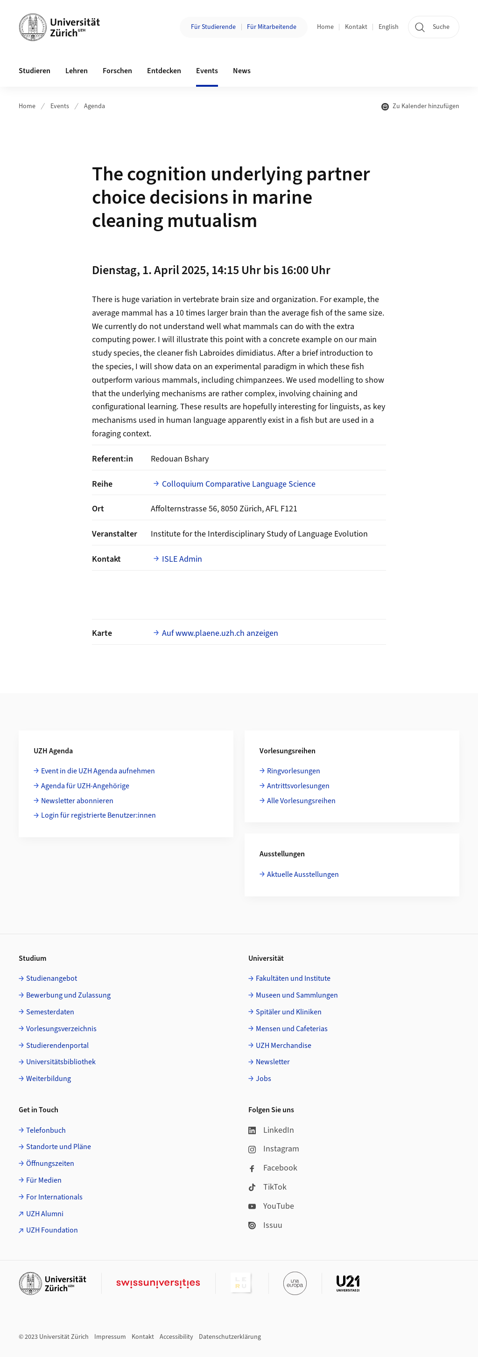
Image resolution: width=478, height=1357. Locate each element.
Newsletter (273, 1062)
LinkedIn (271, 1130)
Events (59, 106)
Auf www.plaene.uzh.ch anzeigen (220, 633)
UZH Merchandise (283, 1045)
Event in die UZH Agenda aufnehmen (98, 771)
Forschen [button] (117, 71)
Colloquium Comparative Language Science (239, 484)
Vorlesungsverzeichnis (61, 1029)
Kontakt (356, 27)
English (389, 27)
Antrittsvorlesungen (298, 786)
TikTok (267, 1187)
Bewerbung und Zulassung (68, 995)
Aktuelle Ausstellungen (303, 874)
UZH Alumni (44, 1214)
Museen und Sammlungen (297, 995)
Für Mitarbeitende (271, 27)
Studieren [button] (34, 71)
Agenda (94, 106)
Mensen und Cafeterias (292, 1029)
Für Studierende (213, 27)
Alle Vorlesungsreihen (301, 801)
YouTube (271, 1206)
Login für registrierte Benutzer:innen (98, 815)
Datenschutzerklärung (230, 1337)
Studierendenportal (57, 1045)
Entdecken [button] (164, 71)
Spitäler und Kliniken (289, 1012)
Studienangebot (51, 978)
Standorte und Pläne (58, 1147)
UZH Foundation (52, 1230)
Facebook (272, 1168)
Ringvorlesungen (293, 771)
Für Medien (44, 1180)
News (242, 71)
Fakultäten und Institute (293, 978)
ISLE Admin (182, 559)
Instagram (273, 1149)
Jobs (263, 1079)
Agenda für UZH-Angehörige (85, 786)
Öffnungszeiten (50, 1163)
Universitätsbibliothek (61, 1062)
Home (325, 27)
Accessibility (176, 1337)
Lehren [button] (76, 71)
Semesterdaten (50, 1012)
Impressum (110, 1337)
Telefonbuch (46, 1130)
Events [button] (207, 71)
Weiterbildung (48, 1079)
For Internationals (54, 1197)
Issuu (265, 1225)
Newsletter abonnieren (77, 801)
